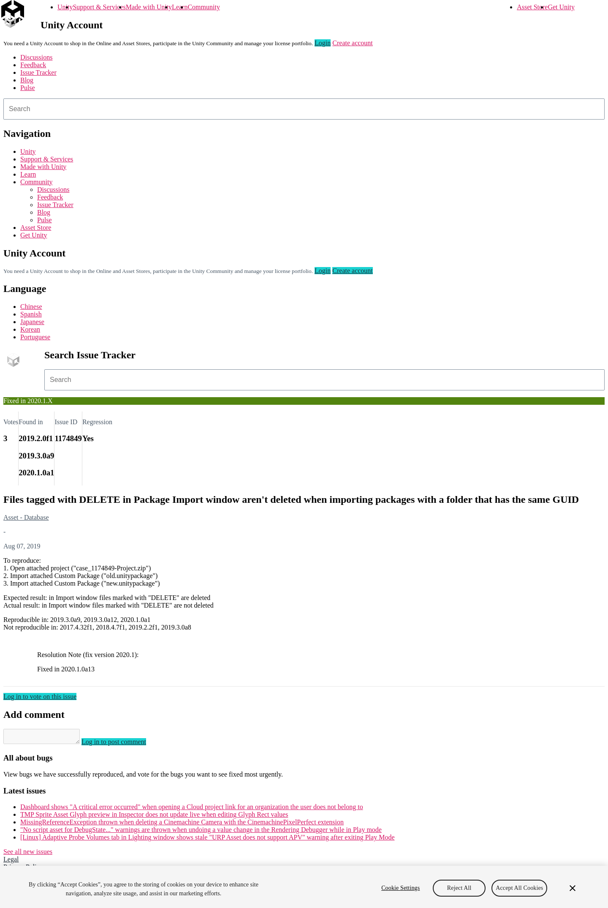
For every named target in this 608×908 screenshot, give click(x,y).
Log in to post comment (122, 744)
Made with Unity (149, 7)
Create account (352, 42)
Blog (26, 80)
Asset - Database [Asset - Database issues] (26, 517)
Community (203, 7)
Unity (65, 7)
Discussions (36, 57)
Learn (179, 7)
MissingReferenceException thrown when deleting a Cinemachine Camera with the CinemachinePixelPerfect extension (182, 824)
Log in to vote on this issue (39, 696)
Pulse (27, 87)
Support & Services (99, 7)
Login (323, 42)
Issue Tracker (38, 72)
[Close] (572, 888)
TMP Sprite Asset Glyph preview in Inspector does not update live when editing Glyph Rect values (154, 817)
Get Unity (561, 7)
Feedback (33, 64)
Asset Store (532, 7)
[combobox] (304, 109)
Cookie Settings (400, 888)
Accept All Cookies (519, 888)
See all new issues (27, 854)
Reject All (459, 888)
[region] (304, 887)
